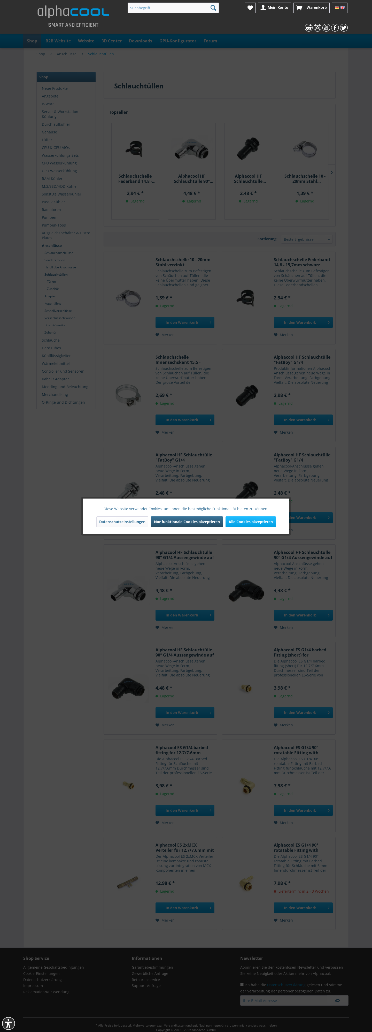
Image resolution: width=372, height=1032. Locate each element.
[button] (8, 1023)
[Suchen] (213, 8)
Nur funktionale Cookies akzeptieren (187, 521)
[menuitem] (173, 8)
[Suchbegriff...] (173, 8)
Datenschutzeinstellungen (122, 521)
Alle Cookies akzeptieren (251, 521)
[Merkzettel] (250, 8)
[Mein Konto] (274, 8)
